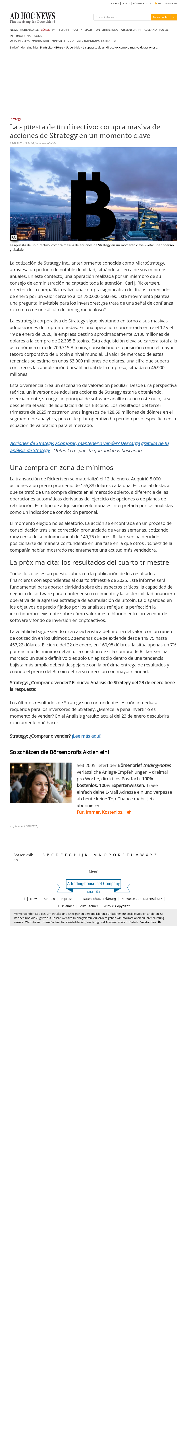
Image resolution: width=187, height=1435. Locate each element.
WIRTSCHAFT (60, 30)
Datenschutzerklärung (99, 899)
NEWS (14, 30)
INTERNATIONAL (21, 36)
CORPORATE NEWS (20, 40)
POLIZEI (164, 30)
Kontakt (49, 899)
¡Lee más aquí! (86, 736)
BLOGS (126, 3)
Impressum (68, 899)
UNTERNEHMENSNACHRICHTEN (93, 40)
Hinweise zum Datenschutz (141, 899)
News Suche (160, 17)
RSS (158, 3)
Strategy (15, 119)
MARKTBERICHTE (41, 40)
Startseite (46, 47)
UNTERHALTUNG (107, 30)
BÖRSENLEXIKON (142, 3)
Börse (59, 47)
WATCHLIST (171, 3)
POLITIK (77, 30)
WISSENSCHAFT (131, 30)
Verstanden (148, 922)
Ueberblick (73, 47)
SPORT (89, 30)
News (34, 899)
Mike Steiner (88, 906)
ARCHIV (115, 3)
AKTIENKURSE (29, 30)
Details (133, 922)
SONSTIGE (41, 36)
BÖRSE (45, 30)
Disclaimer (66, 906)
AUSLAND (150, 30)
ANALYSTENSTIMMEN (63, 40)
